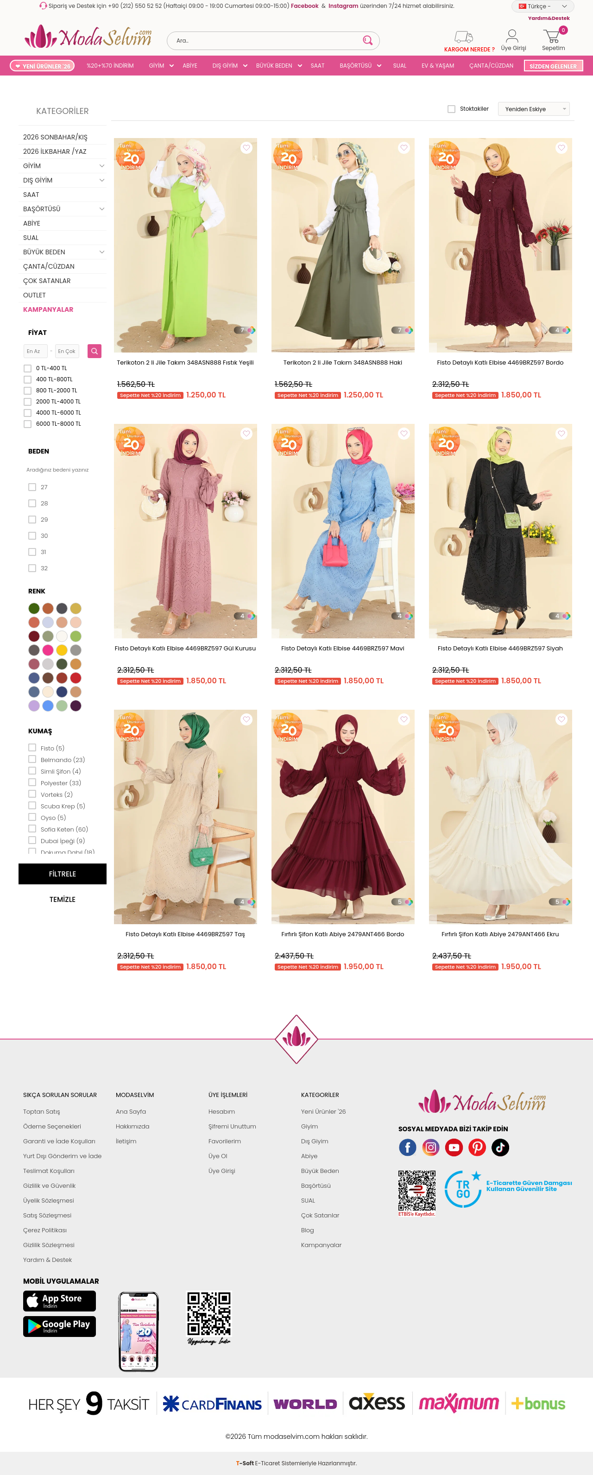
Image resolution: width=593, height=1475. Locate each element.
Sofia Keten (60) (58, 829)
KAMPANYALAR (48, 309)
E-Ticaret (267, 1432)
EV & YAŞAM (438, 65)
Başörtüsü (316, 1185)
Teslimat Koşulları (49, 1170)
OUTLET (34, 295)
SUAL (398, 65)
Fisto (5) (46, 748)
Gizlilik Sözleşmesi (49, 1245)
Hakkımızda (133, 1126)
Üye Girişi (221, 1170)
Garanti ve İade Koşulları (59, 1141)
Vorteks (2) (50, 794)
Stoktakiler (468, 109)
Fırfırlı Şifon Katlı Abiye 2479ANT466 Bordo (342, 934)
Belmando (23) (56, 759)
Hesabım (221, 1111)
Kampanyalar (321, 1245)
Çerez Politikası (45, 1230)
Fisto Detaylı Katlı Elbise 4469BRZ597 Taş (185, 934)
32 (38, 568)
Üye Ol (217, 1156)
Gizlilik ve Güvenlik (49, 1185)
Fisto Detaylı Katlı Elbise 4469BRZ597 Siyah (500, 648)
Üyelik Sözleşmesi (48, 1200)
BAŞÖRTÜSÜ (356, 65)
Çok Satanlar (320, 1215)
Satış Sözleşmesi (47, 1215)
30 (38, 536)
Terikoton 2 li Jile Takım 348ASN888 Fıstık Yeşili (185, 362)
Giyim (309, 1126)
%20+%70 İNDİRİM (110, 65)
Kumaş (40, 731)
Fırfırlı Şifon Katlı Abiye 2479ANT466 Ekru (500, 934)
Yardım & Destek (47, 1259)
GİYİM (156, 65)
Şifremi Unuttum (232, 1126)
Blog (307, 1230)
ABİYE (190, 65)
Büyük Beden (320, 1170)
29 (38, 519)
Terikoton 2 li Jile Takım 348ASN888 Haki (343, 362)
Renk (36, 591)
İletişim (126, 1141)
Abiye (309, 1156)
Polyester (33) (55, 782)
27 (37, 487)
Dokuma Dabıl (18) (61, 852)
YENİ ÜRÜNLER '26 (46, 66)
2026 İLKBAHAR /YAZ (55, 151)
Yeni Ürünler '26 (323, 1111)
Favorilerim (224, 1141)
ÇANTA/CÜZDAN (491, 65)
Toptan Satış (41, 1111)
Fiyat (37, 332)
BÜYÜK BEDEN (274, 65)
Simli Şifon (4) (54, 771)
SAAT (318, 65)
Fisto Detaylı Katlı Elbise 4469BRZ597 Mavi (342, 648)
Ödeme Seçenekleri (52, 1126)
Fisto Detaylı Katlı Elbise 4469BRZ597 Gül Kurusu (185, 648)
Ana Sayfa (131, 1111)
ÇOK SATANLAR (46, 280)
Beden (38, 451)
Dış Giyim (314, 1141)
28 (38, 503)
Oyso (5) (47, 817)
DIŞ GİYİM (225, 65)
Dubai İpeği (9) (56, 840)
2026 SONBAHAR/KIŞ (55, 137)
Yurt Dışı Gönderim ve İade (62, 1156)
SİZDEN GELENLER (553, 66)
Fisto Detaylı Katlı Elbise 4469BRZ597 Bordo (500, 362)
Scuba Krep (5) (56, 806)
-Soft (245, 1432)
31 (37, 552)
